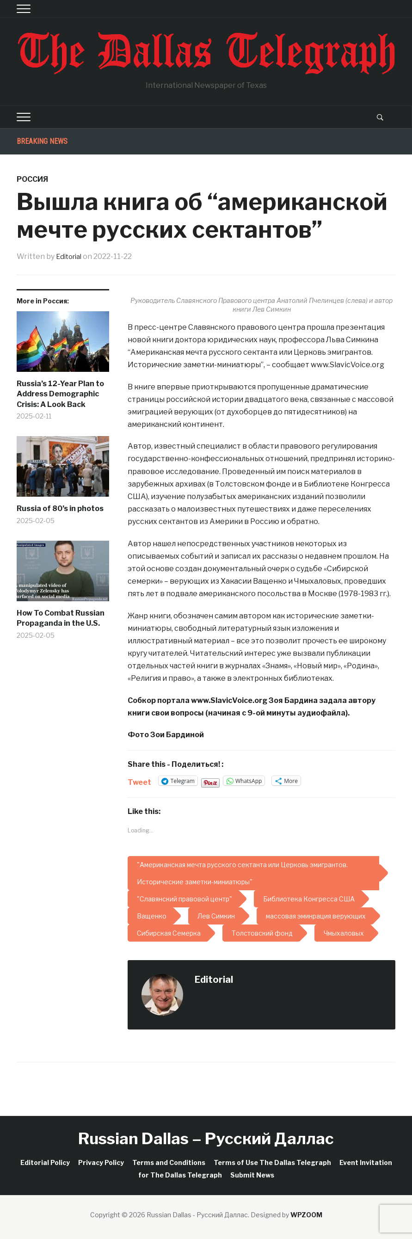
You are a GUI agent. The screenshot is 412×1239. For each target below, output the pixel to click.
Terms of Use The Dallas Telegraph (272, 1162)
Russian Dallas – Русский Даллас (206, 1138)
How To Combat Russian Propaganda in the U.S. (61, 618)
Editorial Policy (45, 1162)
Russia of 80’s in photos (60, 508)
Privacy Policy (101, 1162)
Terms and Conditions (168, 1162)
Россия (32, 179)
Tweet (139, 781)
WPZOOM (306, 1215)
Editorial (71, 256)
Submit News (252, 1175)
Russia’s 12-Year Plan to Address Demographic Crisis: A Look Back (60, 394)
